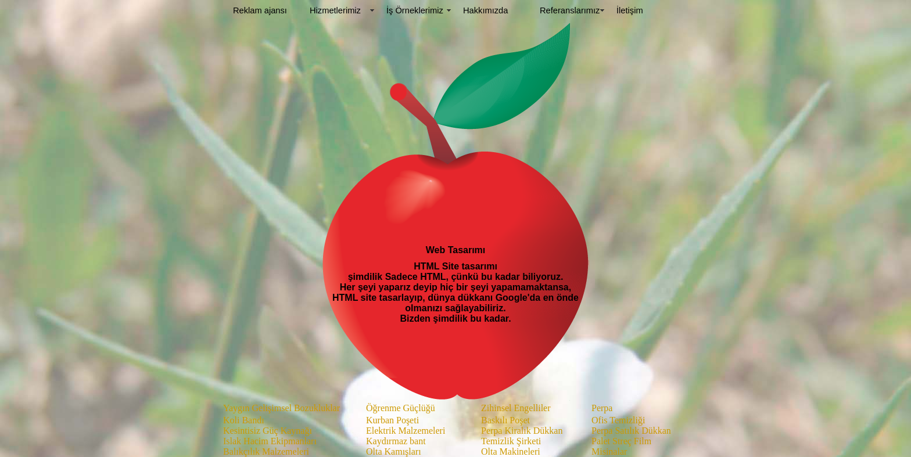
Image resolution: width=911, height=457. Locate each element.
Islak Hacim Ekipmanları (270, 441)
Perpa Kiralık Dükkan (521, 431)
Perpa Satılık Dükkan (631, 431)
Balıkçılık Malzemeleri (266, 451)
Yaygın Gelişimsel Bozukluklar (281, 408)
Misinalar (609, 451)
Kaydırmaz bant (396, 441)
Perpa (601, 408)
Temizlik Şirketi (511, 441)
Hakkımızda (485, 10)
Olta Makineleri (510, 451)
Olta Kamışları (393, 451)
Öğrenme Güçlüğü (400, 408)
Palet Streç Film (621, 441)
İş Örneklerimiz (414, 10)
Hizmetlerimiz (335, 10)
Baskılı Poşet (505, 420)
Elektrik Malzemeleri (405, 431)
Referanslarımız (570, 10)
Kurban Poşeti (392, 420)
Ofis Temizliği (618, 420)
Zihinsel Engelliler (516, 408)
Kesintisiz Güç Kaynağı (267, 431)
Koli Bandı (243, 420)
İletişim (629, 10)
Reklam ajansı (260, 10)
